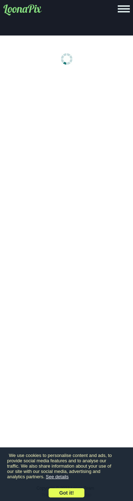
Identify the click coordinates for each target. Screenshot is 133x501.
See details (57, 476)
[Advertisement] (66, 149)
